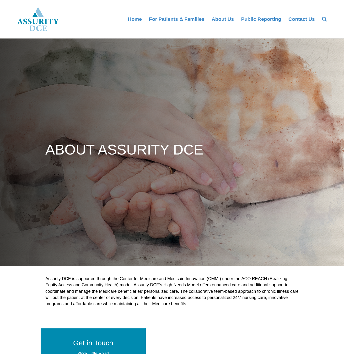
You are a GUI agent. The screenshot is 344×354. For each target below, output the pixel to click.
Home (135, 19)
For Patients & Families (176, 19)
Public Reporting (261, 19)
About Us (223, 19)
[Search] (322, 19)
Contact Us (301, 19)
